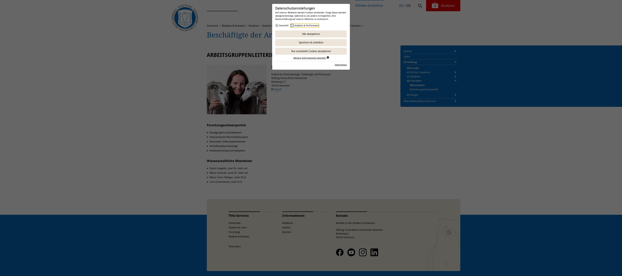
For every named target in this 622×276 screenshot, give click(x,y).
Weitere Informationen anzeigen (311, 57)
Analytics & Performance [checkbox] (307, 25)
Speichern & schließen (311, 42)
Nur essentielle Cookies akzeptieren (311, 51)
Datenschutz (341, 64)
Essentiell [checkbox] (283, 25)
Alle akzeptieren (311, 34)
